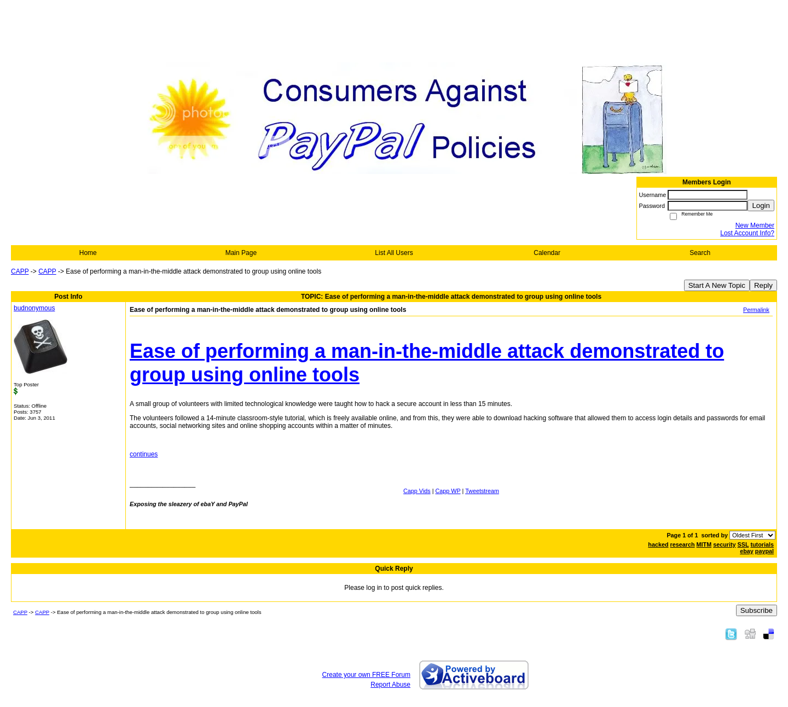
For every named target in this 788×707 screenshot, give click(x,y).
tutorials (762, 544)
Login (761, 205)
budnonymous (34, 308)
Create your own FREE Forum (366, 675)
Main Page (241, 253)
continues (144, 454)
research (682, 544)
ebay (747, 551)
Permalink (756, 309)
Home (88, 253)
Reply (763, 285)
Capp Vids (417, 491)
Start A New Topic (716, 285)
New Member (754, 225)
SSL (743, 544)
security (724, 544)
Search (700, 253)
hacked (658, 544)
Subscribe (756, 610)
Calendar (547, 253)
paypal (764, 551)
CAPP (19, 271)
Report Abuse (390, 684)
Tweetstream (482, 491)
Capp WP (448, 491)
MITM (704, 544)
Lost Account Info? (747, 233)
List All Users (394, 253)
